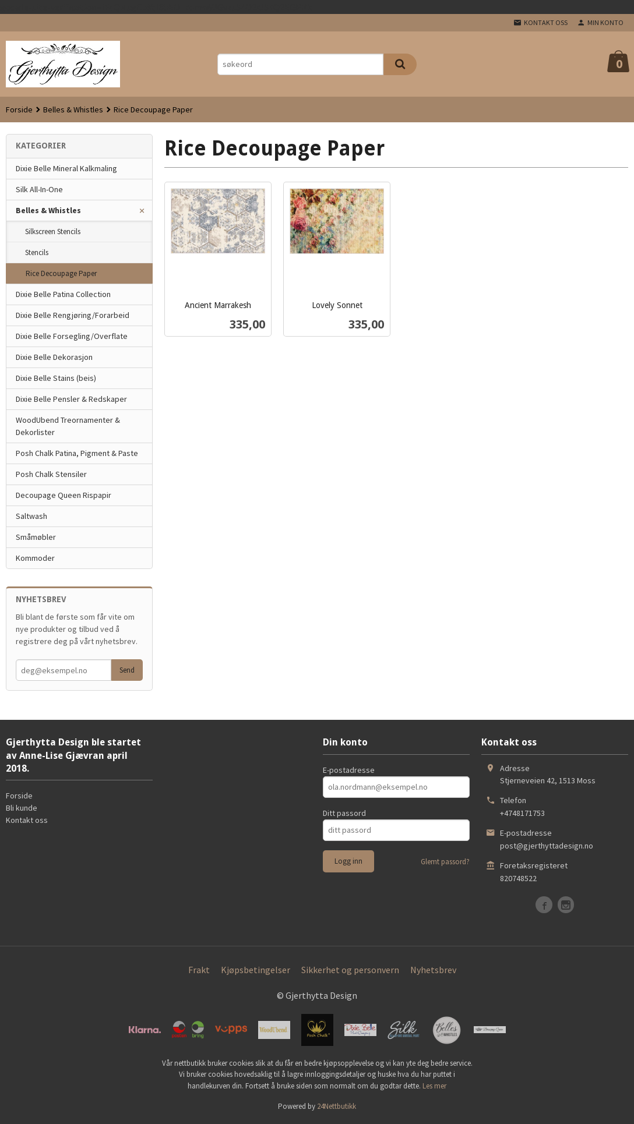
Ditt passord (344, 813)
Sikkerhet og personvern (350, 969)
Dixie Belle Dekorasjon (54, 357)
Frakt (199, 969)
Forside (19, 109)
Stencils (36, 252)
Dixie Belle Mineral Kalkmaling (66, 168)
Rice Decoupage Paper (61, 273)
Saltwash (31, 516)
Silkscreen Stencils (52, 231)
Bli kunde (21, 808)
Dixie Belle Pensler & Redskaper (71, 399)
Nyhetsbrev (433, 969)
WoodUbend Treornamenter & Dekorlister (68, 426)
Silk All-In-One (39, 189)
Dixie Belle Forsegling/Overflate (72, 336)
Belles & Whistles (48, 210)
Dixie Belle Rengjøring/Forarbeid (72, 315)
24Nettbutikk (336, 1106)
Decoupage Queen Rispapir (63, 495)
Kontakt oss (27, 820)
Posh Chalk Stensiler (51, 474)
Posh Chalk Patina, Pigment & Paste (77, 453)
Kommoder (35, 558)
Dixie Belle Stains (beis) (56, 378)
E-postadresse (349, 770)
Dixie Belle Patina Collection (63, 294)
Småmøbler (36, 537)
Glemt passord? (445, 862)
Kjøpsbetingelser (255, 969)
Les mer (434, 1086)
